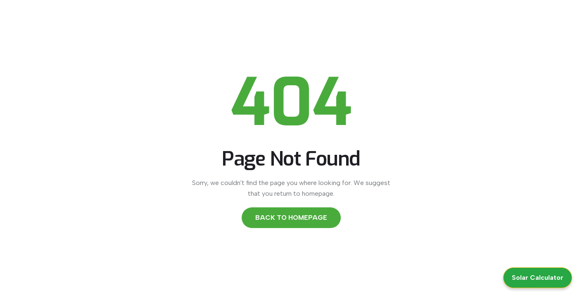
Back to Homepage (291, 217)
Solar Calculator (537, 277)
